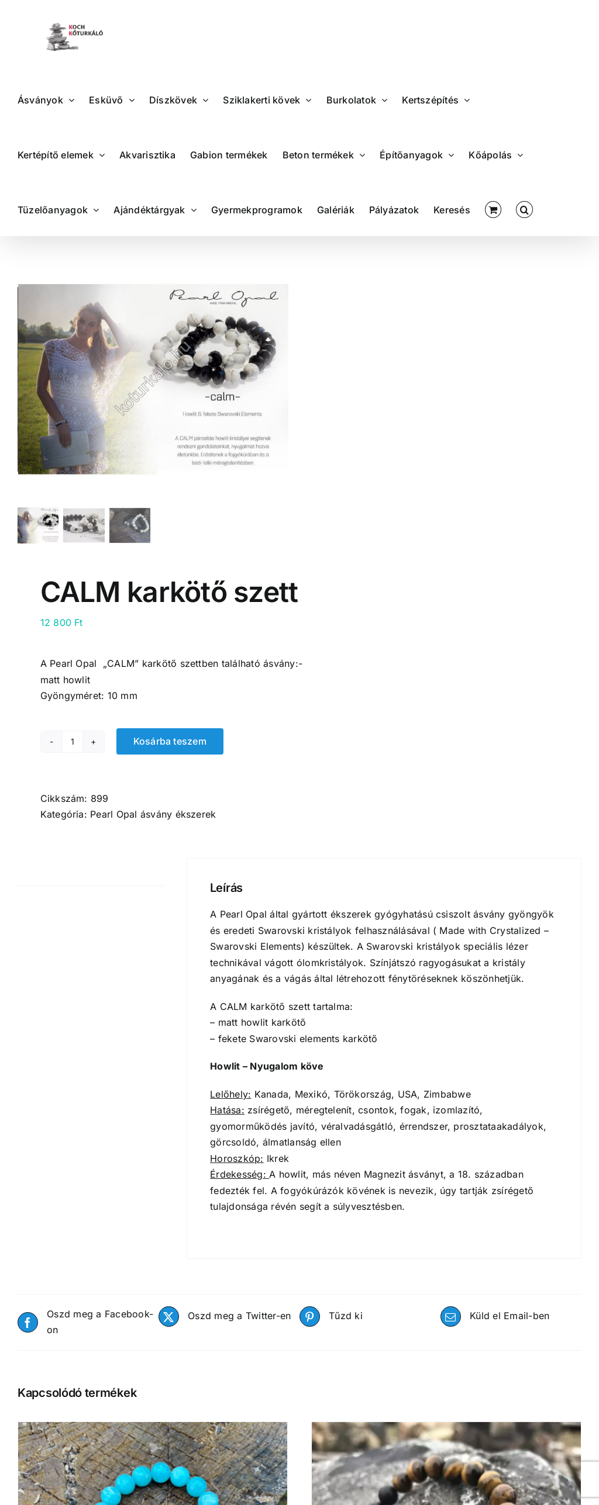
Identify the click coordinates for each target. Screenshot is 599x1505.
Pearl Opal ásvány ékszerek (153, 822)
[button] (524, 208)
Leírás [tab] (31, 879)
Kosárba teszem (169, 749)
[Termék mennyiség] (72, 749)
